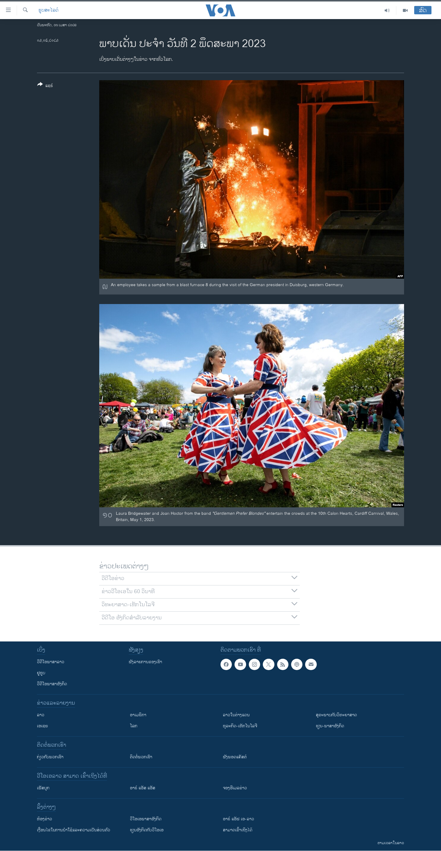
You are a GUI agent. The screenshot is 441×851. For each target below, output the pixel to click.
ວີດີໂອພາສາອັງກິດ (52, 684)
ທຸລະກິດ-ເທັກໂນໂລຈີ (240, 726)
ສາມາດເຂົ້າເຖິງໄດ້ (237, 830)
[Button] (45, 86)
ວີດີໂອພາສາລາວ (50, 662)
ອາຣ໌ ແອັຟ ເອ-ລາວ (238, 819)
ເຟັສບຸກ (43, 788)
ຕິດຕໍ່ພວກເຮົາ (141, 757)
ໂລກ (133, 726)
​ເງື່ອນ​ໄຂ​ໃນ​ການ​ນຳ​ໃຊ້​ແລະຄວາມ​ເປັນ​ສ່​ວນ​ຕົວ (73, 830)
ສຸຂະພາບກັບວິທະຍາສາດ (336, 715)
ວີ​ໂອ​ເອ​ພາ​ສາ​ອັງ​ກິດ (146, 819)
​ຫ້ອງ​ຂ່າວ (44, 819)
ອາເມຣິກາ (138, 715)
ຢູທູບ (41, 673)
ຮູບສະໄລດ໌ (48, 10)
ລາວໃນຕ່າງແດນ (236, 715)
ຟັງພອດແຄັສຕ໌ (235, 757)
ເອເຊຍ (42, 726)
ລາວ (40, 715)
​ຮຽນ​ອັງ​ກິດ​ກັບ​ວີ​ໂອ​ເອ (147, 830)
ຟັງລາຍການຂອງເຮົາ (145, 662)
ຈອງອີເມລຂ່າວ (235, 788)
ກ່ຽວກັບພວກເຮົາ (50, 757)
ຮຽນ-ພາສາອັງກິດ (330, 726)
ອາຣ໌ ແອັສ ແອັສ (142, 788)
